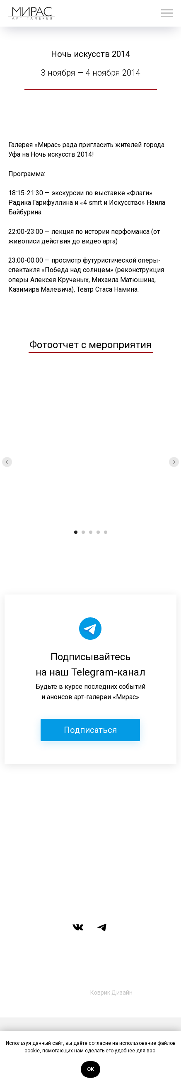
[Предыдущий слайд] (7, 462)
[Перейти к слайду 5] (105, 532)
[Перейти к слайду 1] (75, 532)
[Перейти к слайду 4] (98, 532)
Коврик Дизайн (111, 992)
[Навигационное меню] (167, 13)
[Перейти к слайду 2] (83, 532)
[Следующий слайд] (174, 462)
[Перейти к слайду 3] (90, 532)
